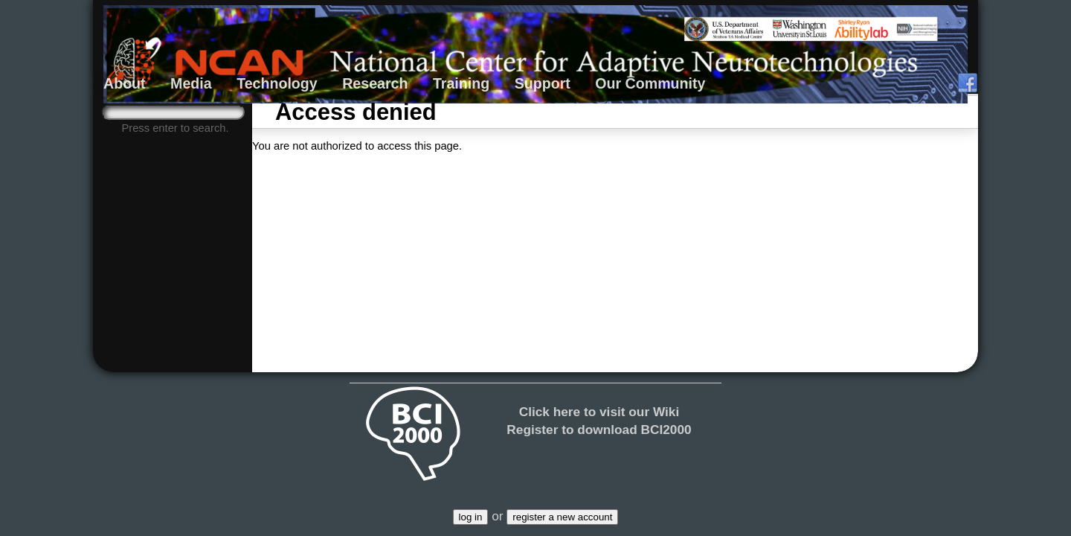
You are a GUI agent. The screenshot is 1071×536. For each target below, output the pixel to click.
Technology (277, 83)
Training (461, 83)
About (124, 83)
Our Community (650, 83)
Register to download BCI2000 (598, 429)
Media (191, 83)
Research (375, 83)
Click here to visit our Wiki (599, 411)
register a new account (562, 517)
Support (542, 83)
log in (471, 517)
